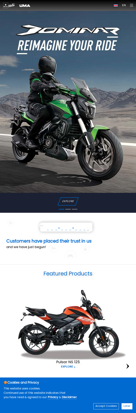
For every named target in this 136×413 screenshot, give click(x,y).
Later (127, 406)
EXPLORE (68, 201)
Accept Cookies (106, 406)
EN (124, 5)
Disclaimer (69, 397)
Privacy (53, 397)
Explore (67, 367)
